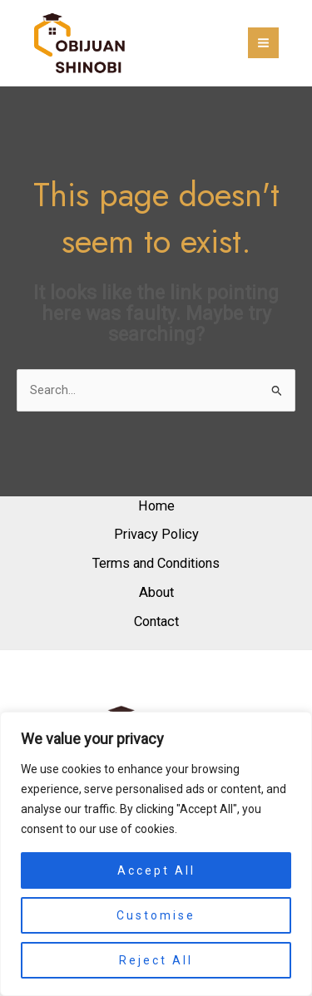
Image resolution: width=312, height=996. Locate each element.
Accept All (156, 870)
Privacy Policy (156, 534)
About (156, 592)
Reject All (156, 960)
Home (156, 506)
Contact (156, 621)
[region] (156, 854)
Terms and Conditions (156, 563)
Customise (156, 915)
